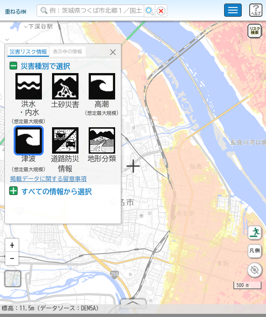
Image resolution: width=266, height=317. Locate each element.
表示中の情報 (66, 51)
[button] (12, 248)
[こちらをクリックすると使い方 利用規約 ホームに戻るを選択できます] (233, 10)
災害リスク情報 (27, 51)
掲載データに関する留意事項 (47, 179)
